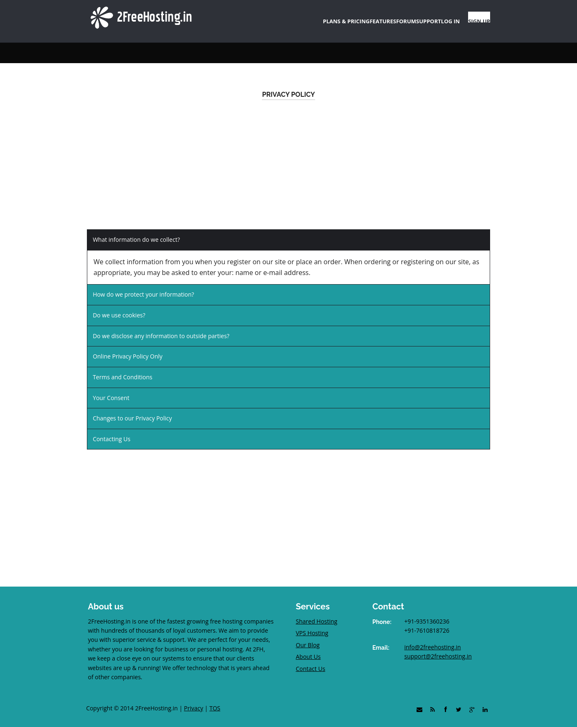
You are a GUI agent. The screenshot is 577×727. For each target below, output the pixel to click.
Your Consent (111, 389)
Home (94, 44)
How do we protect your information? (143, 286)
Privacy (193, 700)
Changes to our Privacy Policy (132, 410)
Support (120, 44)
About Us (308, 649)
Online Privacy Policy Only (128, 348)
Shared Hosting (317, 613)
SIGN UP (475, 17)
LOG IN (435, 17)
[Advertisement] (288, 163)
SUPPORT (400, 17)
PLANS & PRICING (277, 17)
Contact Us (310, 660)
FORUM (364, 17)
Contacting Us (112, 431)
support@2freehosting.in (437, 648)
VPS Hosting (312, 625)
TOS (215, 700)
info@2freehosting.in (432, 639)
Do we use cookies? (119, 307)
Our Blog (308, 637)
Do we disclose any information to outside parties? (161, 328)
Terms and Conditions (122, 369)
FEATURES (327, 17)
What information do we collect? (136, 231)
